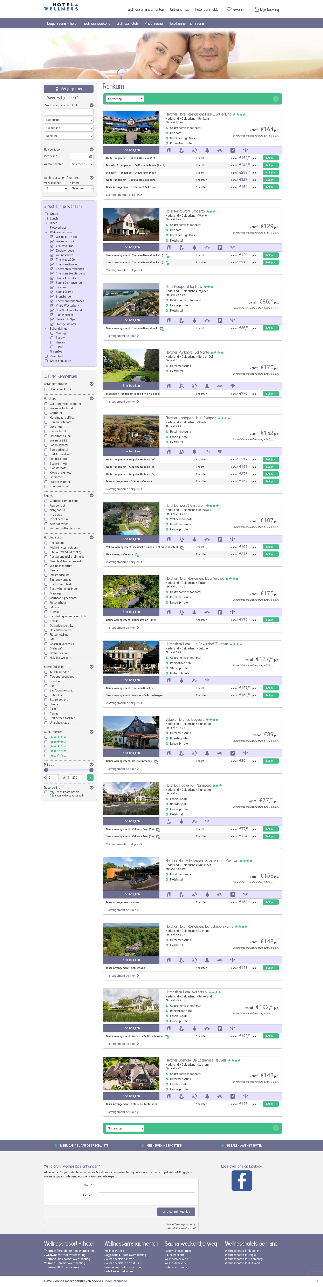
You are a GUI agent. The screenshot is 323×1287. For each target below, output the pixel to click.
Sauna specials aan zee (119, 1259)
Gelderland (188, 119)
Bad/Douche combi (62, 690)
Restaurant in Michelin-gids (67, 557)
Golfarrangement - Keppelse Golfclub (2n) (130, 459)
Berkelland (205, 996)
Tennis (54, 612)
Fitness (54, 607)
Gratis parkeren (59, 653)
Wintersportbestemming (65, 528)
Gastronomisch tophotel (65, 404)
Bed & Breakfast (60, 454)
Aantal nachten (53, 164)
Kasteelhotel (58, 431)
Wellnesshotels (127, 23)
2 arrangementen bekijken (124, 270)
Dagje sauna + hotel (62, 23)
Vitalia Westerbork (67, 306)
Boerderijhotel (59, 450)
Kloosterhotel (58, 468)
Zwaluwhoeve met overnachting (64, 1255)
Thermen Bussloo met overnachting (67, 1259)
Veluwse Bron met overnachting (64, 1263)
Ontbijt (54, 214)
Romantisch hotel (61, 422)
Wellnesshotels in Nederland (243, 1251)
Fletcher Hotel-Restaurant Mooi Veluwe (195, 578)
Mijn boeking (267, 9)
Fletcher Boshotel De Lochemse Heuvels (196, 1060)
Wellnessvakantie (176, 1263)
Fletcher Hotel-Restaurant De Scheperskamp (199, 926)
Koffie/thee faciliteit (62, 718)
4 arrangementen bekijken (124, 489)
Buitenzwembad (60, 584)
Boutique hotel (59, 486)
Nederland (172, 119)
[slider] (46, 770)
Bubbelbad (56, 695)
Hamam (61, 342)
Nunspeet (204, 724)
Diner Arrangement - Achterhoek (125, 968)
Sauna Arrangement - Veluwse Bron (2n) (133, 836)
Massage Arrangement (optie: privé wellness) (133, 394)
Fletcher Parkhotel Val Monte (187, 352)
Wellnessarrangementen (146, 9)
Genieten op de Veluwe (123, 554)
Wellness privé (65, 241)
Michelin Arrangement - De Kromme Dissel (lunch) (135, 165)
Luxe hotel (56, 427)
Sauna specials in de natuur (121, 1263)
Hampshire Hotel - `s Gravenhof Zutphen (197, 643)
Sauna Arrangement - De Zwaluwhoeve (132, 761)
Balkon (54, 709)
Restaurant (57, 543)
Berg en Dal (205, 357)
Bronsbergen (64, 296)
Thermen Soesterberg (70, 273)
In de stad (56, 515)
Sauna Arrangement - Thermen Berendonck (135, 328)
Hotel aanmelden (207, 9)
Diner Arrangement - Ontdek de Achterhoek (131, 1104)
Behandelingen (59, 329)
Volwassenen (52, 183)
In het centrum (59, 519)
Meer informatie (115, 1281)
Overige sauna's (66, 324)
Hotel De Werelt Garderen (185, 505)
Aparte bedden (59, 672)
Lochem (203, 931)
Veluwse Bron (65, 246)
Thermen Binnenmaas (70, 301)
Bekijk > (270, 158)
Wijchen (203, 216)
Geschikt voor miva (62, 644)
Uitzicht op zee (59, 723)
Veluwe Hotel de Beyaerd (185, 719)
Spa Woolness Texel (69, 310)
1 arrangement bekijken (122, 336)
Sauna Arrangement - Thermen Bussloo (129, 688)
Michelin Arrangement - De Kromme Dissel (131, 173)
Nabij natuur (57, 510)
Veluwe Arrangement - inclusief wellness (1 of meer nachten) (145, 547)
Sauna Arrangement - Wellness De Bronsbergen (134, 695)
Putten (202, 583)
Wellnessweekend (96, 23)
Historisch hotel (60, 482)
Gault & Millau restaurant (65, 561)
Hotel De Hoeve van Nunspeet (188, 785)
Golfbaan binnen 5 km (64, 501)
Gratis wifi (56, 648)
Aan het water (59, 524)
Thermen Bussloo (67, 264)
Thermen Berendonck (70, 269)
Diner (53, 223)
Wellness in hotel (66, 237)
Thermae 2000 (65, 260)
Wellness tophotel (61, 408)
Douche (55, 681)
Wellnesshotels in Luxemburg (244, 1259)
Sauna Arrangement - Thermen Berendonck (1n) (138, 255)
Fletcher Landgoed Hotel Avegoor (191, 417)
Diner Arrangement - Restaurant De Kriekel (131, 187)
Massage (61, 333)
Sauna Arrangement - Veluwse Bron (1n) (133, 829)
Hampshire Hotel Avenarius (186, 991)
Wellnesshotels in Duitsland (242, 1263)
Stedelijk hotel (59, 463)
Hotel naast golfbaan (63, 418)
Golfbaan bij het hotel (63, 598)
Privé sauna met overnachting (123, 1267)
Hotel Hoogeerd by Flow (184, 286)
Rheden (203, 422)
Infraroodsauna (59, 575)
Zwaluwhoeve (65, 251)
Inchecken (50, 156)
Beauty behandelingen (64, 589)
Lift (52, 639)
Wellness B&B (58, 440)
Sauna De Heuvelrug (69, 283)
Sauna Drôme (64, 292)
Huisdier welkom (60, 658)
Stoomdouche (59, 700)
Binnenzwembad (60, 580)
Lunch (54, 218)
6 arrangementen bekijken (124, 195)
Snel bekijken (131, 150)
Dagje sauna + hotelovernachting (125, 1255)
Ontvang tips (179, 9)
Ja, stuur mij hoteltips (176, 1212)
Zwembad (56, 356)
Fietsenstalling (59, 635)
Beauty (60, 338)
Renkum (203, 119)
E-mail (87, 1195)
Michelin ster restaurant (65, 547)
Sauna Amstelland (67, 278)
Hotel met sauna (60, 436)
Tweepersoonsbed (62, 677)
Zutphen (203, 648)
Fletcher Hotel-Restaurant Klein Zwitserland (198, 114)
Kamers (75, 183)
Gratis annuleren (60, 361)
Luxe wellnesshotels (178, 1251)
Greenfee (56, 351)
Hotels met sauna (176, 1267)
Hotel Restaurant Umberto (185, 211)
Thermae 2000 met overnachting (65, 1267)
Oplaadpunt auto (60, 630)
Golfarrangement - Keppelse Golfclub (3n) (130, 474)
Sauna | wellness (60, 389)
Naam (87, 1185)
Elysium (61, 287)
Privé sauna (154, 23)
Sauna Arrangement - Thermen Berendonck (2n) (138, 262)
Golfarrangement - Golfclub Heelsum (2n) (130, 180)
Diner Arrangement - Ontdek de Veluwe (129, 481)
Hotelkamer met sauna (186, 23)
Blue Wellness (65, 315)
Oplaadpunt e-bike (61, 626)
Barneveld (204, 510)
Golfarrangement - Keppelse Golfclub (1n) (130, 467)
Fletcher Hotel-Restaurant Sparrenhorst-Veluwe (202, 860)
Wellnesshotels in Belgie (240, 1255)
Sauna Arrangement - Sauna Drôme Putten (131, 620)
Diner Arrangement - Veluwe (122, 902)
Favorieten (237, 9)
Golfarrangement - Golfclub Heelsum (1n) (130, 158)
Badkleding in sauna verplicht (68, 616)
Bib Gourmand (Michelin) (65, 552)
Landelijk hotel (59, 459)
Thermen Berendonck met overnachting (69, 1251)
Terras (54, 621)
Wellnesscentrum (61, 232)
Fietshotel (56, 477)
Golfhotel (56, 413)
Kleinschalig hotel (61, 473)
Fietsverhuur (58, 227)
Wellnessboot (64, 255)
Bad (52, 686)
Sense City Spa (65, 319)
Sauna (54, 570)
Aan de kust (57, 505)
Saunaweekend (175, 1255)
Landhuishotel (59, 445)
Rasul (59, 347)
